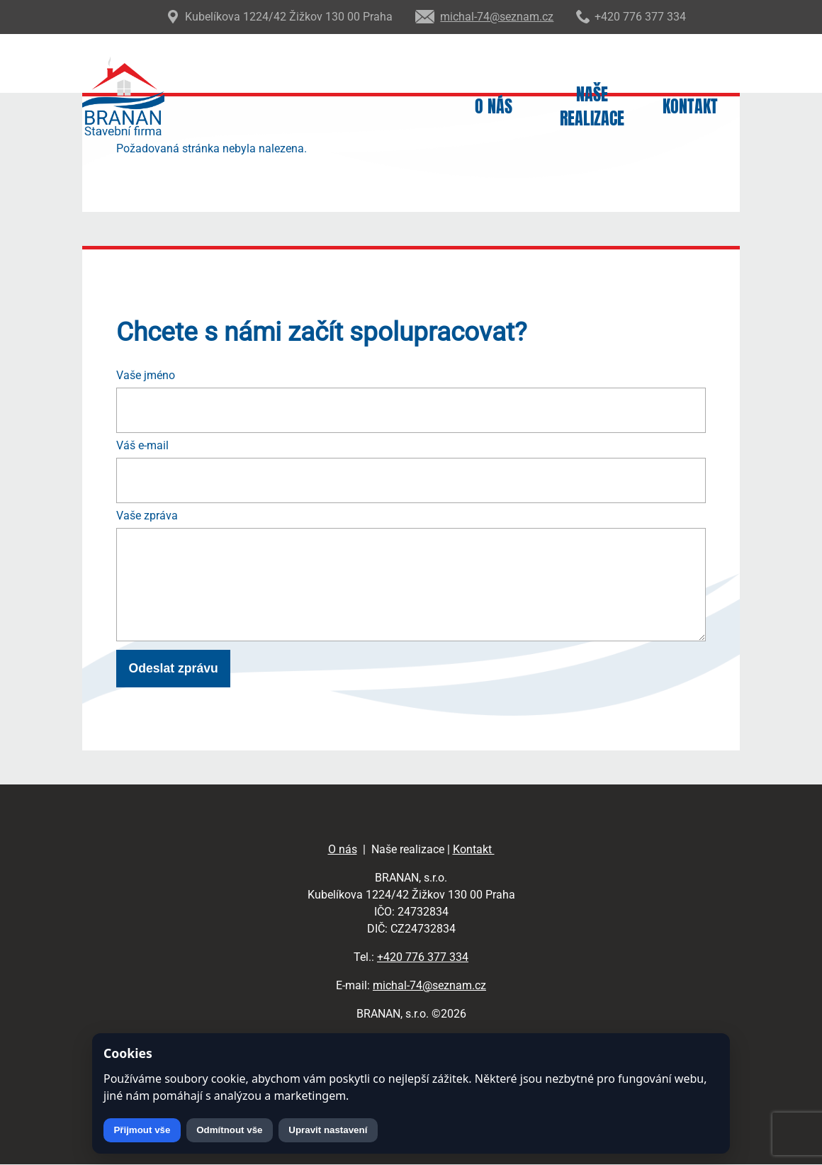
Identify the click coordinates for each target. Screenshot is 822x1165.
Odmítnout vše (229, 1130)
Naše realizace (592, 106)
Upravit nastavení (327, 1130)
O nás (493, 106)
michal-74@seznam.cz (429, 985)
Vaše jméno (145, 375)
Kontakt (690, 106)
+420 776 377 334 (422, 957)
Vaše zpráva (147, 515)
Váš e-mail (142, 445)
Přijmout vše (141, 1130)
